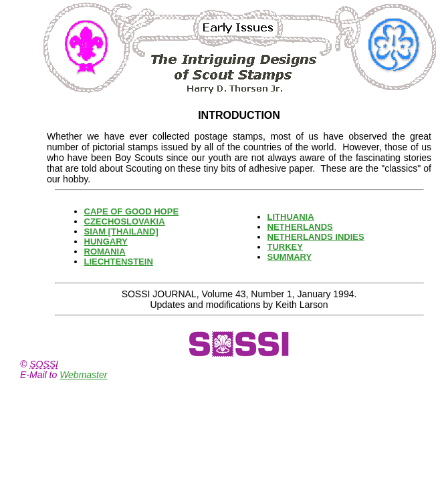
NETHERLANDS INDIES (315, 237)
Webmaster (83, 374)
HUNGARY (106, 241)
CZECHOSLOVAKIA (124, 221)
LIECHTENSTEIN (118, 262)
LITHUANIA (290, 217)
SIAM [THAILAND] (121, 231)
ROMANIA (105, 252)
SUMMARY (289, 257)
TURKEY (285, 247)
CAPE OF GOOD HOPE (131, 211)
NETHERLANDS (300, 227)
